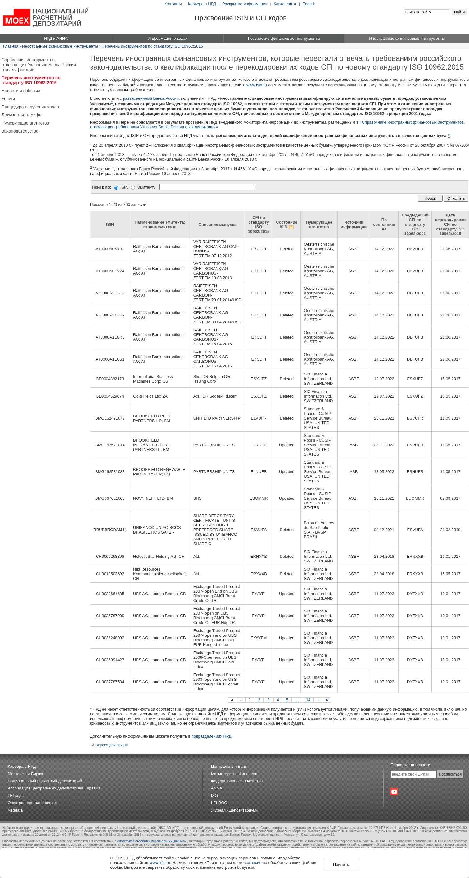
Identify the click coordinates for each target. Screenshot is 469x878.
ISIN (124, 187)
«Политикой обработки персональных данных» (151, 841)
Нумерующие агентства (25, 123)
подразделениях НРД (211, 736)
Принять (341, 864)
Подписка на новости (410, 764)
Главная (10, 46)
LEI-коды (16, 795)
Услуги (8, 98)
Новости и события (21, 90)
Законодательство (20, 131)
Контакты (173, 4)
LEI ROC (219, 802)
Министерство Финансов (234, 773)
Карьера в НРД (202, 4)
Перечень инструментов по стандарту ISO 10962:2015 (152, 46)
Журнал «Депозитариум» (234, 810)
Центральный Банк (229, 766)
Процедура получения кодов (30, 106)
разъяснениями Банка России (151, 98)
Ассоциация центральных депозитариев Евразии (54, 788)
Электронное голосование (32, 802)
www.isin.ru (256, 85)
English (309, 4)
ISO (214, 795)
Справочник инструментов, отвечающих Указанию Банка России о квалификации (39, 64)
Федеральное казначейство (237, 781)
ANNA (216, 788)
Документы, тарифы (22, 114)
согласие (253, 862)
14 (308, 700)
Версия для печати (109, 745)
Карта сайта (285, 4)
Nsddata (15, 810)
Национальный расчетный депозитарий (45, 781)
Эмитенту (146, 187)
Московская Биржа (25, 773)
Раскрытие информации (245, 4)
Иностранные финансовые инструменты (60, 46)
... (297, 700)
